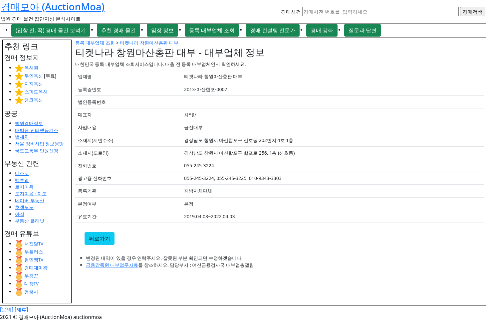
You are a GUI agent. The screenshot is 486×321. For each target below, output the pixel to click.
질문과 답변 (362, 30)
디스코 (22, 173)
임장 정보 (162, 30)
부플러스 (33, 251)
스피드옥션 (36, 91)
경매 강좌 (322, 30)
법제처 (22, 137)
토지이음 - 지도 (31, 193)
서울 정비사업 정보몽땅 (39, 143)
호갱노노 (24, 207)
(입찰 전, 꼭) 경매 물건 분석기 (51, 30)
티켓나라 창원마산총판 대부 (149, 43)
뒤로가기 (99, 238)
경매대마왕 (36, 267)
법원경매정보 (29, 123)
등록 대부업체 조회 (211, 30)
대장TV (31, 283)
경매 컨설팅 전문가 (272, 30)
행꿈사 (31, 291)
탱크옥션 (33, 99)
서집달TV (34, 244)
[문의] (6, 309)
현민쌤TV (34, 259)
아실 (19, 214)
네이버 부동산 (29, 200)
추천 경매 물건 (118, 30)
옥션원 (31, 68)
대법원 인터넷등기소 (36, 130)
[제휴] (21, 309)
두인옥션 (33, 76)
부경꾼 (31, 275)
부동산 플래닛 (29, 221)
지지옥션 (33, 83)
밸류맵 (22, 180)
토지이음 (24, 187)
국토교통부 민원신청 (36, 150)
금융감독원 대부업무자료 (112, 265)
